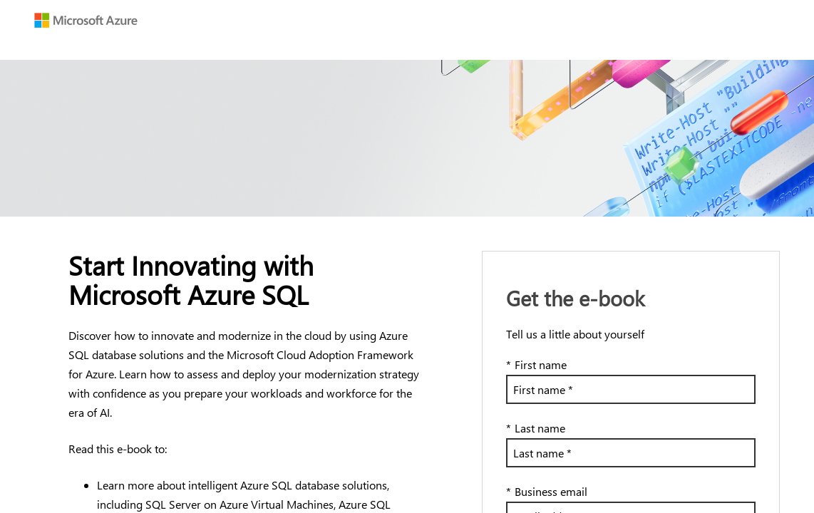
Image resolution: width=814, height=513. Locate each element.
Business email (546, 491)
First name (536, 364)
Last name (535, 428)
